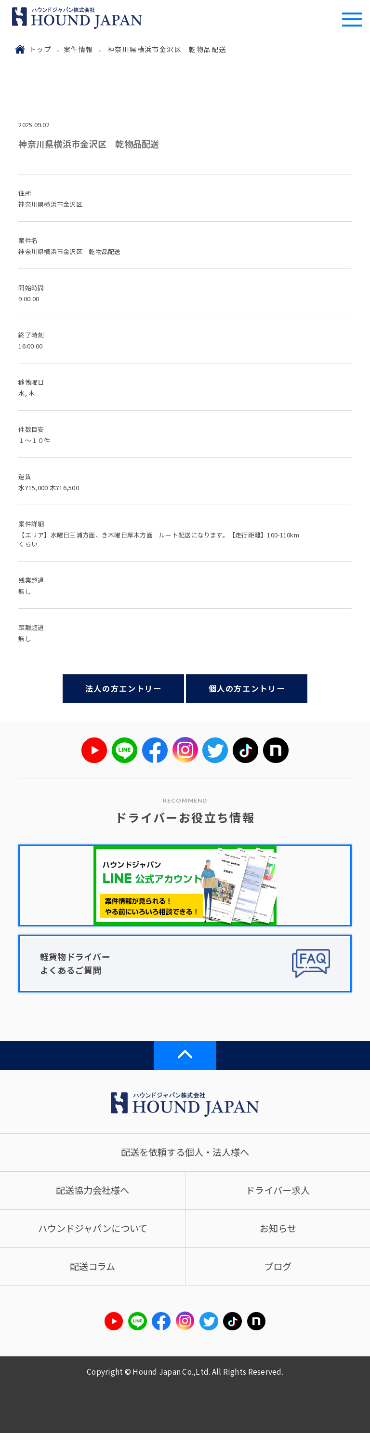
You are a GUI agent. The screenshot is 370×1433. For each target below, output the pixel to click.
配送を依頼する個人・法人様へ (185, 1152)
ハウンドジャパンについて (92, 1228)
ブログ (277, 1266)
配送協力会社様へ (92, 1190)
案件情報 (78, 49)
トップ (40, 49)
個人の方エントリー (247, 688)
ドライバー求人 (278, 1190)
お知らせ (278, 1228)
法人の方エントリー (123, 688)
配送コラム (92, 1266)
